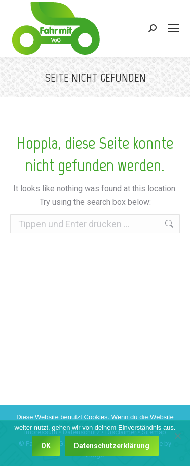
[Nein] (177, 436)
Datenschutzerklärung (111, 446)
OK (46, 446)
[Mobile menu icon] (173, 28)
